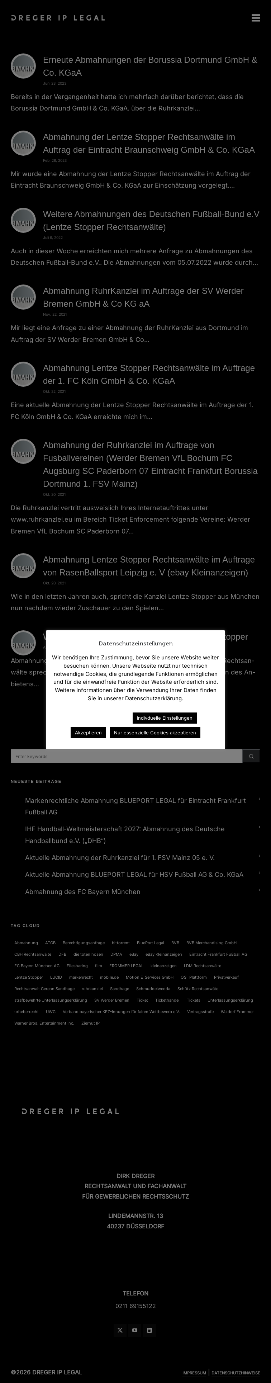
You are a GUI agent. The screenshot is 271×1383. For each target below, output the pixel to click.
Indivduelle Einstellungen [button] (164, 718)
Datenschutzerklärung (95, 717)
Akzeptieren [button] (88, 732)
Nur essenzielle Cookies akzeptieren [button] (155, 732)
